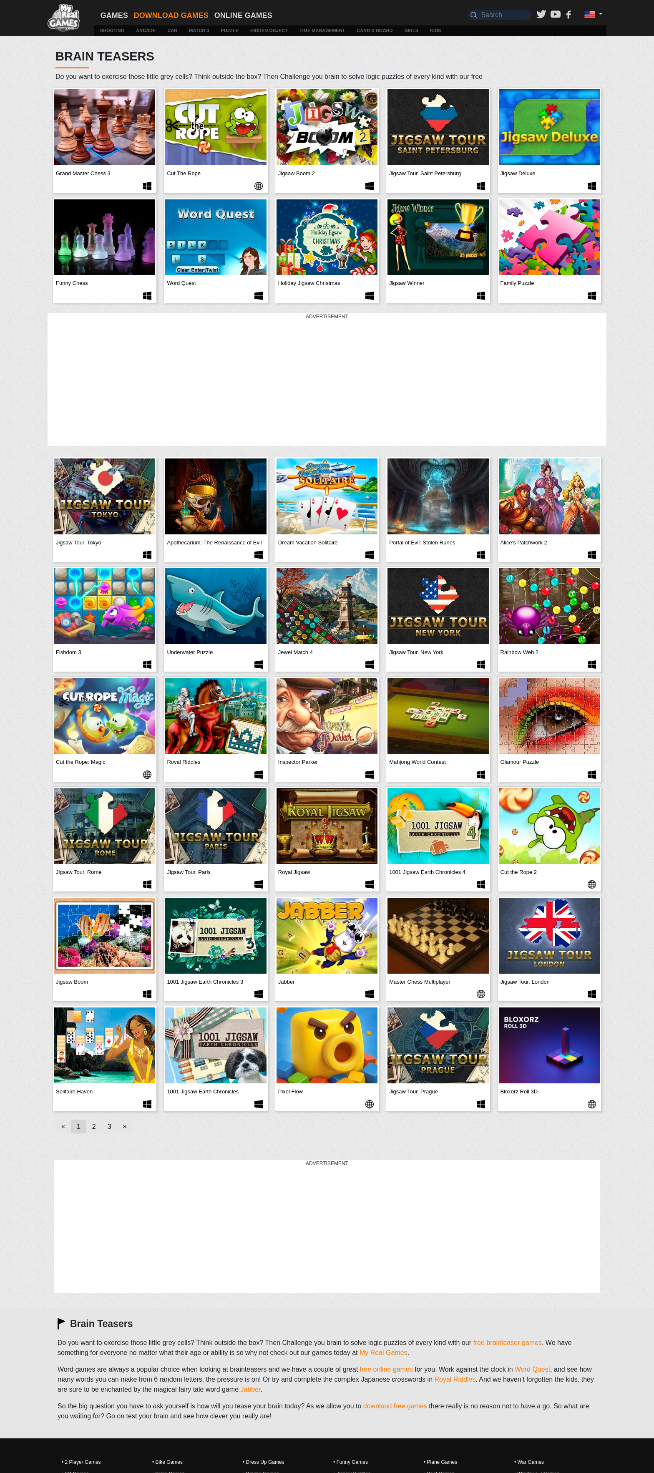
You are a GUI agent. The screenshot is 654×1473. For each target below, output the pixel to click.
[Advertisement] (327, 380)
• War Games (529, 1462)
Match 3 (199, 30)
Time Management (322, 30)
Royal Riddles (455, 1379)
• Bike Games (167, 1462)
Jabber (250, 1389)
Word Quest (532, 1369)
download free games (395, 1406)
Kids (435, 30)
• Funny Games (350, 1462)
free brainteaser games (507, 1342)
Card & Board (374, 30)
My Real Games (383, 1352)
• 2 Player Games (81, 1462)
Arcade (146, 30)
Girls (412, 30)
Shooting (112, 30)
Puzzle (230, 30)
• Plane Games (440, 1462)
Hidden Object (269, 30)
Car (172, 30)
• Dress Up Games (263, 1462)
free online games (386, 1369)
